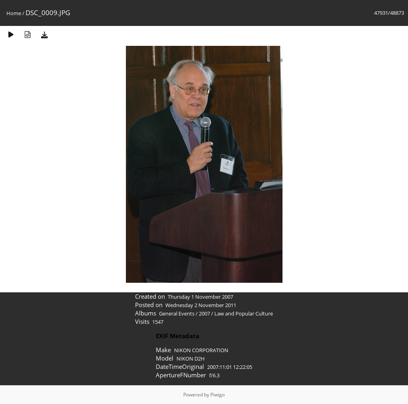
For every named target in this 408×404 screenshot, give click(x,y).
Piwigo (217, 394)
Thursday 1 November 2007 (200, 296)
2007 (204, 313)
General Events (176, 313)
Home (13, 13)
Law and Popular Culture (243, 313)
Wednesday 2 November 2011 (200, 305)
